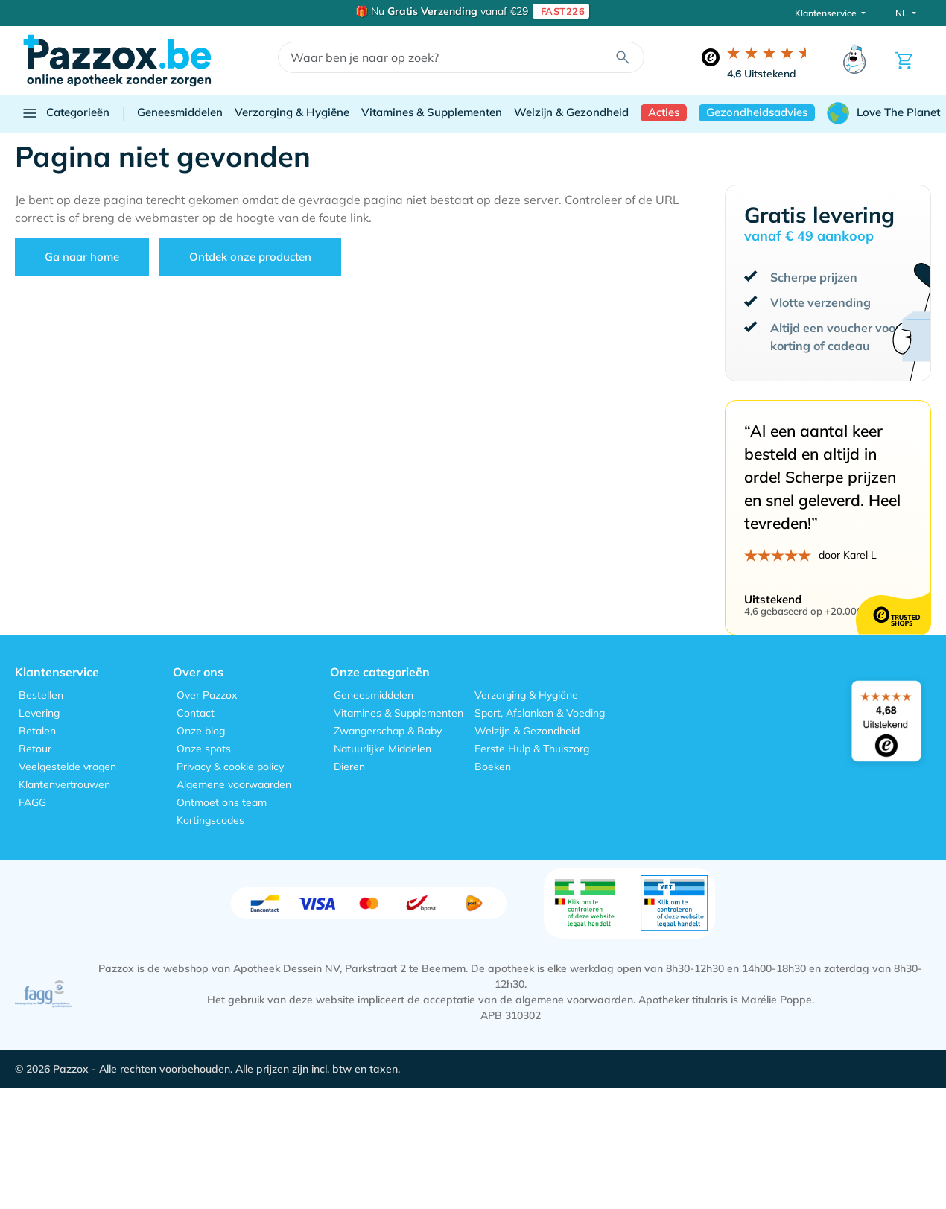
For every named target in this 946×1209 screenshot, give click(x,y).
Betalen (37, 730)
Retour (35, 748)
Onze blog (201, 730)
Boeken (492, 766)
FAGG (32, 802)
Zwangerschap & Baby (388, 730)
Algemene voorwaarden (234, 784)
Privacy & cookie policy (230, 766)
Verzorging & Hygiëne (292, 112)
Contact (196, 713)
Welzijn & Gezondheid (571, 112)
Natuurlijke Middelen (382, 748)
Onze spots (204, 748)
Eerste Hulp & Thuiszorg (531, 748)
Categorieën (65, 113)
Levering (39, 713)
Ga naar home (82, 257)
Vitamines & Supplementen (431, 112)
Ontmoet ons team (222, 802)
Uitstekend (761, 73)
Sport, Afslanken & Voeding (539, 713)
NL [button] (902, 13)
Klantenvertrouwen (64, 784)
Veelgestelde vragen (67, 766)
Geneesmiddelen (180, 112)
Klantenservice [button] (827, 13)
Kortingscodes (210, 820)
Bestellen (41, 695)
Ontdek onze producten (250, 257)
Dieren (349, 766)
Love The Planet (883, 113)
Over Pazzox (207, 695)
